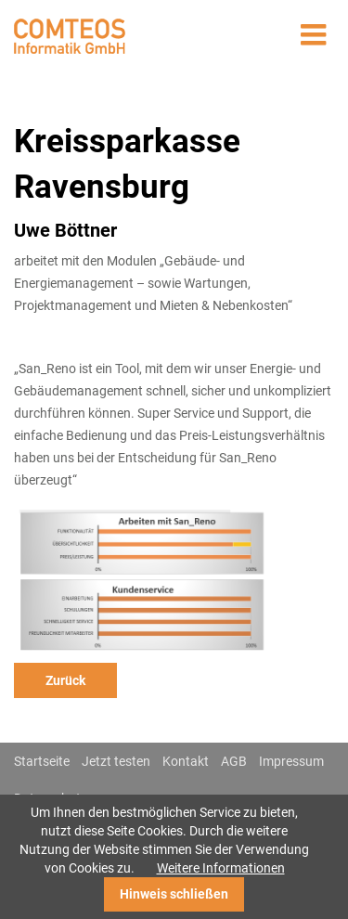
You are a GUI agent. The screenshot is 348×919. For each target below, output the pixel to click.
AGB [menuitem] (234, 761)
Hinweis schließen (174, 894)
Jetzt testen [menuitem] (116, 761)
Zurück (65, 680)
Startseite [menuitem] (42, 761)
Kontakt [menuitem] (185, 761)
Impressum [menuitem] (291, 761)
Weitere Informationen (221, 868)
